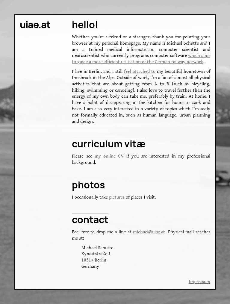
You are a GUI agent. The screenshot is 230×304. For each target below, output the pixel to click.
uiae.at (35, 24)
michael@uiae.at (149, 232)
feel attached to (139, 71)
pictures (117, 197)
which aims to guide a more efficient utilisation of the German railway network (141, 59)
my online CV (109, 156)
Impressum (199, 282)
